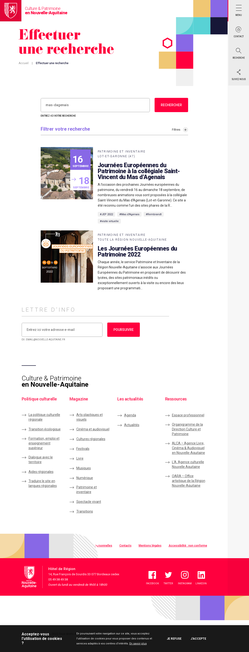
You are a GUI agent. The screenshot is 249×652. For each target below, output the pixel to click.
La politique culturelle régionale (44, 417)
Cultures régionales (90, 439)
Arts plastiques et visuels (89, 417)
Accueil (24, 63)
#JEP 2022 (106, 214)
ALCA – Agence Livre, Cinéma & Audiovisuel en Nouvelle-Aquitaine (188, 448)
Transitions (84, 511)
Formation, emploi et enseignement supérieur (44, 443)
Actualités (131, 425)
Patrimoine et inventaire (86, 489)
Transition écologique (45, 429)
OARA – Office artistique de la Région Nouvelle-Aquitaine (188, 480)
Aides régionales (41, 472)
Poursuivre (123, 330)
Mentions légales (150, 545)
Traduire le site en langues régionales (43, 483)
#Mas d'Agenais (129, 214)
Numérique (84, 478)
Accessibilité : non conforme (188, 545)
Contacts (125, 545)
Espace (188, 415)
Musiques (83, 468)
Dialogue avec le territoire (41, 459)
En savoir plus (138, 643)
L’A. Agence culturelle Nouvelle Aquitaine (188, 464)
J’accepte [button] (198, 638)
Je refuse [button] (174, 638)
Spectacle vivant (88, 502)
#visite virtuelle (109, 221)
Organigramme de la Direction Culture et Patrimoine (187, 429)
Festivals (82, 449)
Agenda (130, 415)
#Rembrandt (153, 214)
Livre (79, 458)
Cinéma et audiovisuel (92, 429)
